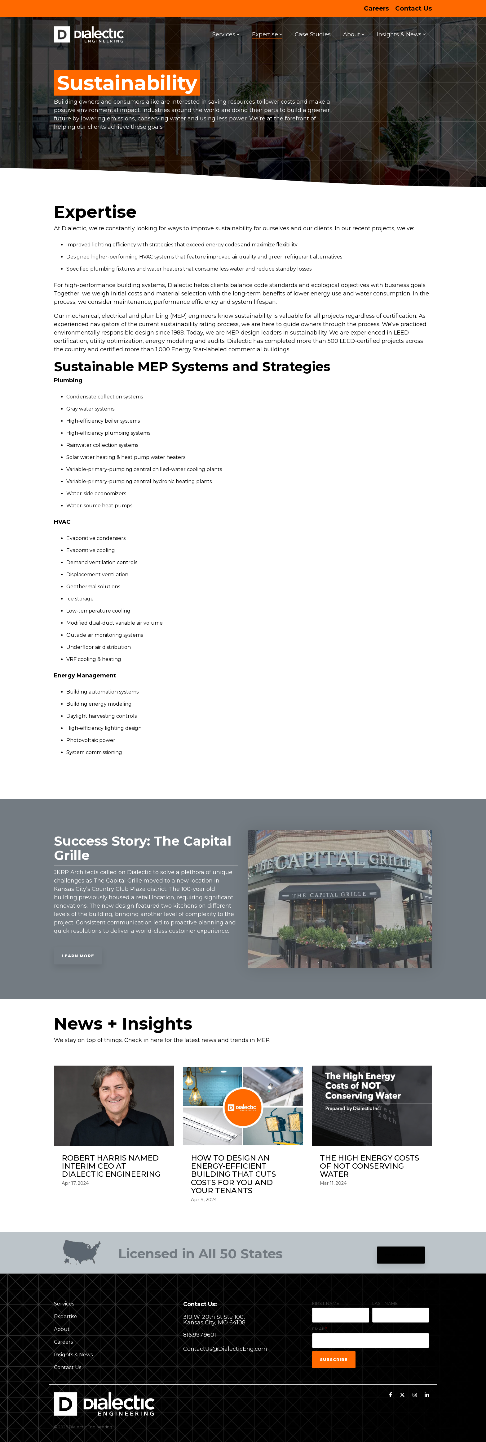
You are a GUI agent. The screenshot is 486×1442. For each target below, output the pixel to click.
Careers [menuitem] (376, 8)
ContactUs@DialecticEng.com (225, 1348)
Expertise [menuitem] (65, 1316)
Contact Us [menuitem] (413, 8)
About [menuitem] (62, 1329)
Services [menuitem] (64, 1304)
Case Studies (313, 34)
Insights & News (401, 34)
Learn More (78, 955)
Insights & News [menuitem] (73, 1355)
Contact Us (401, 1254)
